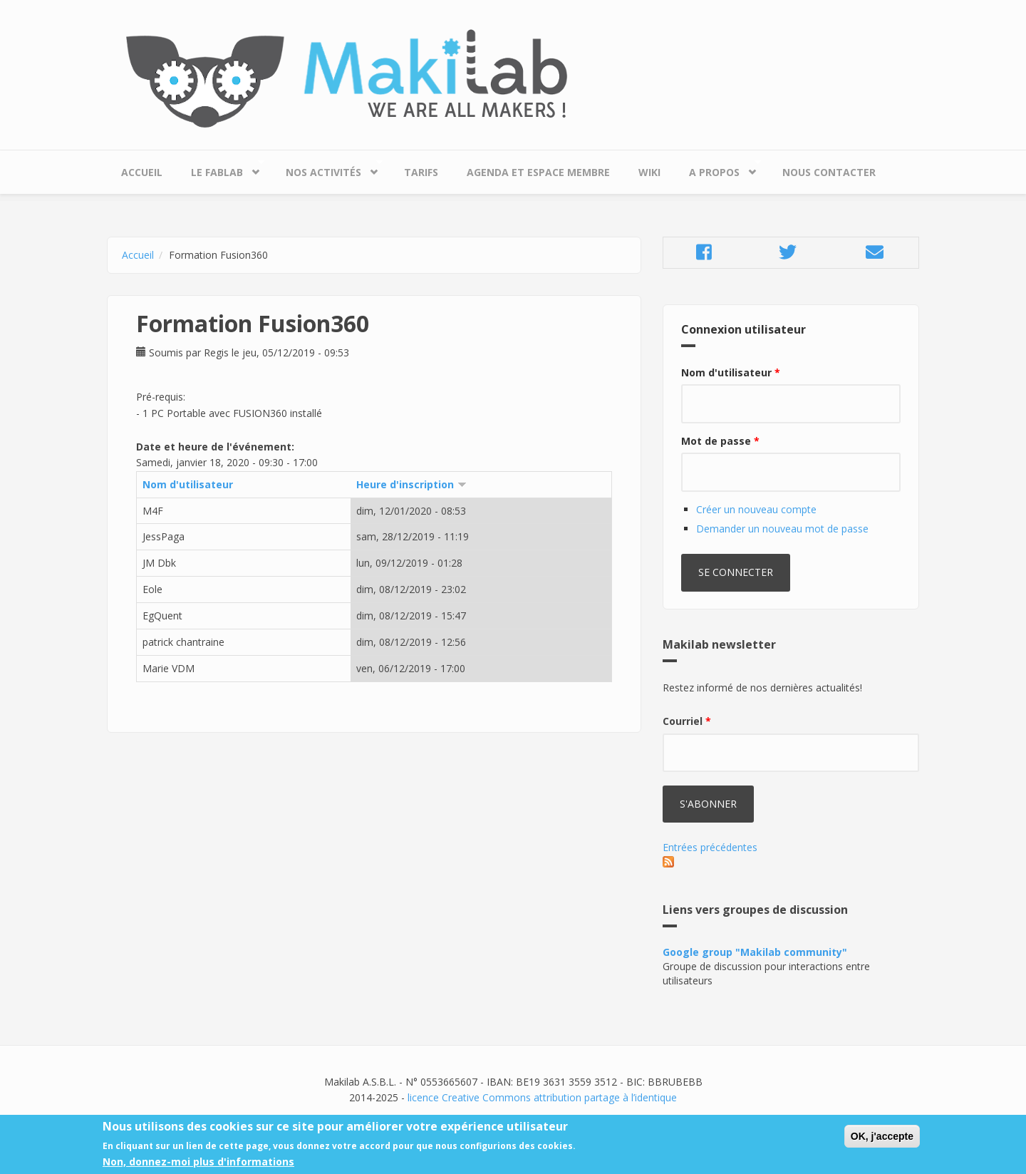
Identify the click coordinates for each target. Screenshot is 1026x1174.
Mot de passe (720, 441)
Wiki (649, 172)
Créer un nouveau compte (756, 509)
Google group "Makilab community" (755, 952)
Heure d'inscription (411, 484)
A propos (718, 168)
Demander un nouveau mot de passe (782, 528)
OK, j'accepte (882, 1141)
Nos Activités (327, 168)
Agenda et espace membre (538, 172)
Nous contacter (829, 172)
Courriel (687, 721)
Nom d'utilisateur (187, 484)
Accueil (141, 172)
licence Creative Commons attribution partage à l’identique (542, 1097)
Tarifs (421, 172)
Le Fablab (220, 168)
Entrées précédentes (710, 847)
